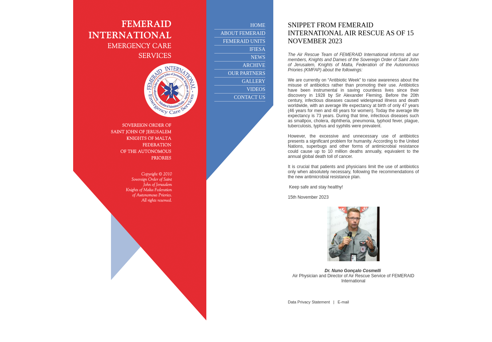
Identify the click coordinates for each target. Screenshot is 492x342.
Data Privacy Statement (309, 302)
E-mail (343, 302)
